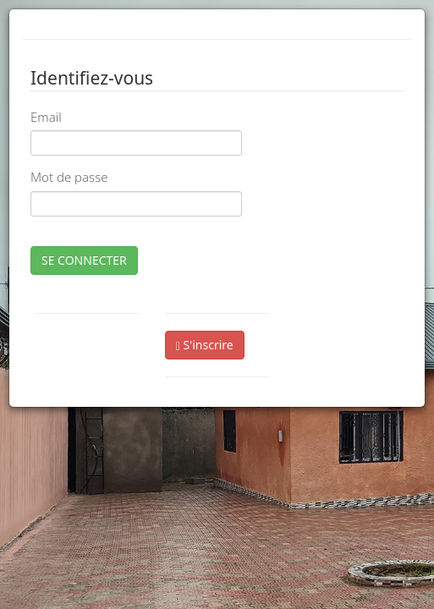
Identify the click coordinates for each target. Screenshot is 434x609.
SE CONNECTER (84, 260)
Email (46, 116)
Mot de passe (68, 176)
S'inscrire (204, 345)
